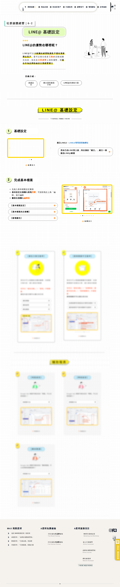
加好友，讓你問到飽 (118, 552)
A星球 (23, 9)
